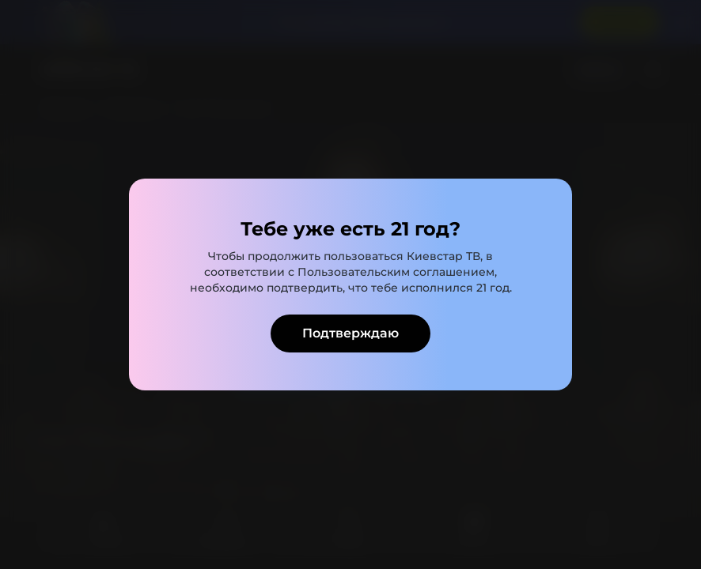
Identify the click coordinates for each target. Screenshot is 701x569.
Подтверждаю (350, 333)
